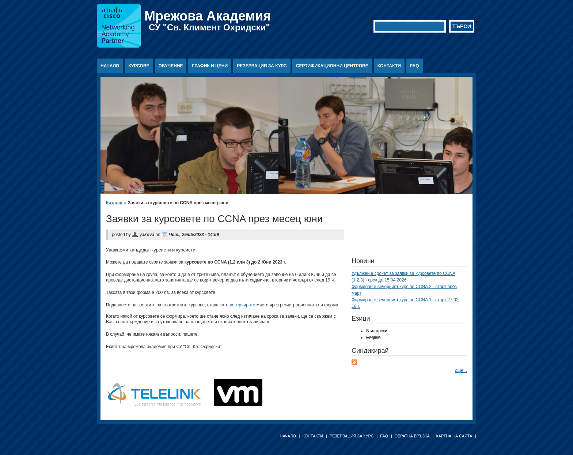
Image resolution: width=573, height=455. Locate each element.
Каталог (114, 202)
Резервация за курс (262, 65)
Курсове (138, 65)
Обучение (171, 65)
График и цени (210, 65)
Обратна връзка (412, 436)
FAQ (414, 65)
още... (461, 370)
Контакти (389, 65)
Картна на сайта (454, 436)
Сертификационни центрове (332, 65)
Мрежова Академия (207, 15)
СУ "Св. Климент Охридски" (209, 27)
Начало (109, 65)
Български (376, 330)
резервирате (242, 304)
